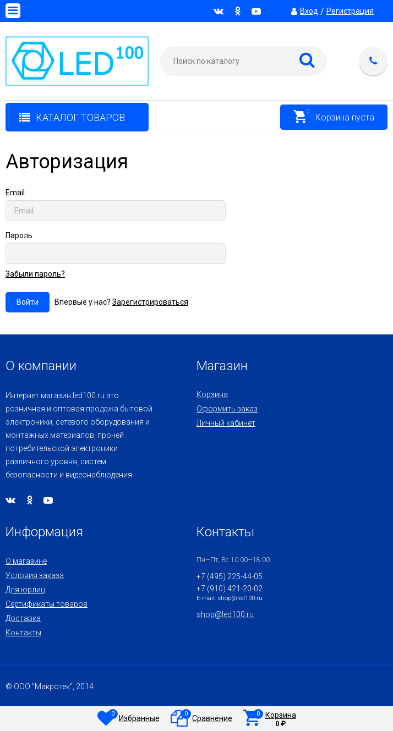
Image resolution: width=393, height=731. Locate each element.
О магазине (26, 561)
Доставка (23, 618)
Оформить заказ (227, 408)
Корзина (212, 394)
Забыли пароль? (35, 274)
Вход (309, 11)
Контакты (23, 632)
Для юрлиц (25, 589)
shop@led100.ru (225, 614)
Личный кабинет (226, 423)
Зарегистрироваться (150, 302)
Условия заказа (35, 575)
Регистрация (350, 11)
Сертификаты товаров (47, 604)
